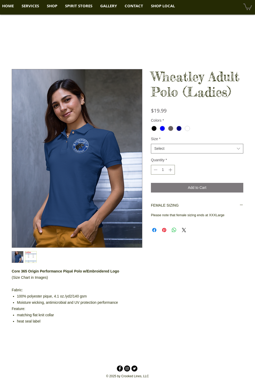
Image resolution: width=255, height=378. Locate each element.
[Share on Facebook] (154, 230)
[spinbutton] (163, 169)
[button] (30, 6)
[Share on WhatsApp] (174, 230)
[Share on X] (184, 230)
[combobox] (197, 149)
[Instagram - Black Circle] (127, 368)
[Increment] (171, 169)
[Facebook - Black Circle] (120, 368)
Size (156, 139)
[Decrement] (155, 169)
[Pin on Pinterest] (164, 230)
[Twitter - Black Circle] (134, 368)
